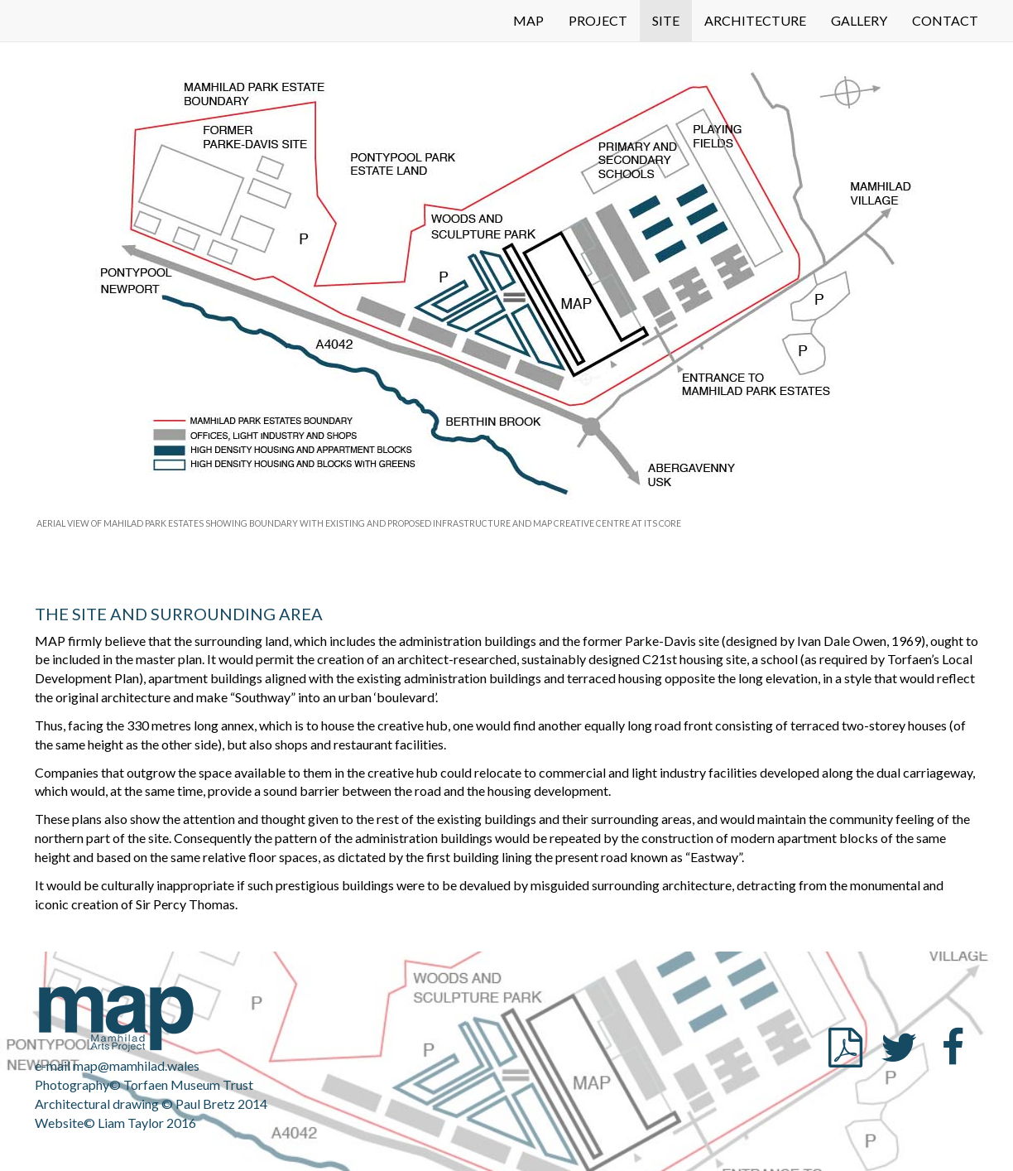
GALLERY (859, 20)
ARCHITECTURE (755, 20)
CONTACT (945, 20)
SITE (665, 20)
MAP (528, 20)
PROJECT (598, 20)
